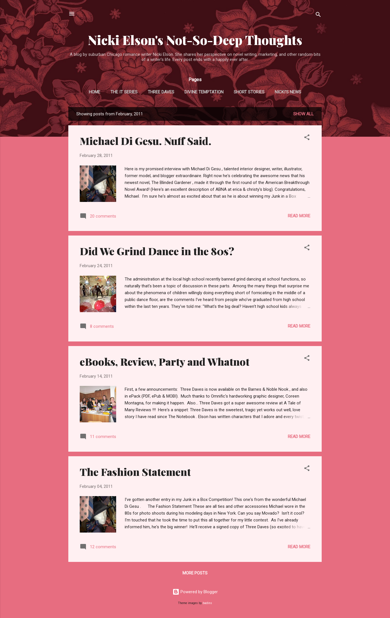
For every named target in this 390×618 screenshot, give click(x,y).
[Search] (318, 15)
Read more (299, 215)
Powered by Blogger (195, 591)
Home (94, 92)
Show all (303, 113)
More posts (195, 573)
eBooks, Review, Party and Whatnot (164, 361)
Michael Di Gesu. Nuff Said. (145, 141)
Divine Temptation (203, 92)
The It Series (123, 92)
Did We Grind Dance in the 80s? (157, 251)
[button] (306, 138)
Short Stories (249, 92)
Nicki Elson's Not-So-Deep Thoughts (195, 39)
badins (207, 603)
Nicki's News (288, 92)
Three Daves (161, 92)
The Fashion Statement (135, 471)
